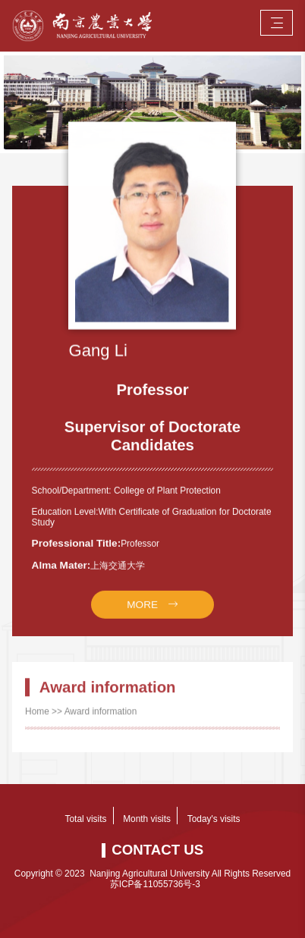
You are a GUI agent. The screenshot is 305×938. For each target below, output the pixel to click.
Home (37, 720)
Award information (100, 720)
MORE (142, 622)
